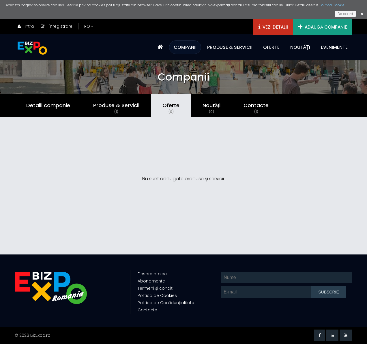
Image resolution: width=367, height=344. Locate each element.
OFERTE (271, 47)
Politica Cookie (331, 5)
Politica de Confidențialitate (166, 303)
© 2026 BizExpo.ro (32, 335)
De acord (345, 13)
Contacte (256, 108)
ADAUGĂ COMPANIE (322, 27)
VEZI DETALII (273, 27)
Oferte (170, 108)
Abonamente (151, 281)
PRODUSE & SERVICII (229, 47)
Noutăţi (211, 108)
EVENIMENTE (334, 47)
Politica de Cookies (157, 295)
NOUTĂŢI (300, 47)
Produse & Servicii (116, 108)
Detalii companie (48, 105)
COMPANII (185, 47)
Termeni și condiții (156, 288)
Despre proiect (153, 274)
